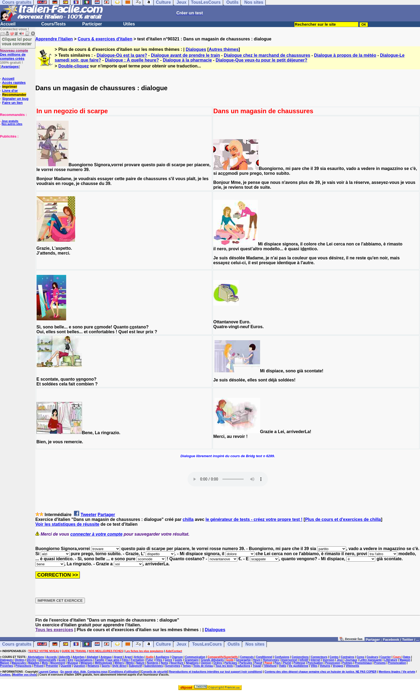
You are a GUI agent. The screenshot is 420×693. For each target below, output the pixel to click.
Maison (4, 662)
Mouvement (57, 662)
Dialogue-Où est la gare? (122, 55)
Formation (137, 659)
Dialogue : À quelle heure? (132, 60)
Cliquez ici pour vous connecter (17, 41)
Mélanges (86, 662)
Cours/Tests (53, 24)
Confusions (282, 657)
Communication (195, 657)
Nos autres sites (12, 124)
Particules (245, 662)
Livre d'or (10, 91)
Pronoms (380, 662)
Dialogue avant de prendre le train (185, 55)
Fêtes (158, 659)
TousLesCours (207, 644)
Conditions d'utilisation (124, 671)
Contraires (347, 657)
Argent (118, 657)
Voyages (337, 665)
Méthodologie (103, 662)
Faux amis (112, 659)
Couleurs (372, 657)
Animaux (106, 657)
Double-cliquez (73, 66)
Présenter (52, 665)
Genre (168, 659)
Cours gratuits (16, 644)
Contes (334, 657)
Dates (406, 657)
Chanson (177, 657)
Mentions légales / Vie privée (397, 671)
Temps (186, 665)
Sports (106, 665)
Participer (92, 24)
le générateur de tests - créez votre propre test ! (253, 519)
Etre (70, 659)
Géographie (243, 659)
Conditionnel (264, 657)
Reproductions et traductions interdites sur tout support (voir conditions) (215, 671)
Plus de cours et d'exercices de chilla (343, 519)
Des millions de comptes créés (14, 54)
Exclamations (83, 659)
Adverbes (79, 657)
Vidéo (282, 665)
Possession (332, 662)
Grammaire (192, 659)
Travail (257, 665)
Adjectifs (64, 657)
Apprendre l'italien (54, 39)
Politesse (299, 662)
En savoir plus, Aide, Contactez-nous (84, 671)
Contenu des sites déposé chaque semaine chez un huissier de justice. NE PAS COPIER (321, 671)
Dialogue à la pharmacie (187, 60)
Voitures (325, 665)
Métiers (119, 662)
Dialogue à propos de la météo (345, 55)
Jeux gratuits (10, 121)
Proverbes (6, 665)
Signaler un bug (15, 99)
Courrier (385, 657)
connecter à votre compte (96, 534)
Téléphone (270, 665)
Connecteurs (319, 657)
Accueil (8, 24)
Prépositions (23, 665)
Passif (258, 662)
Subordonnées (153, 665)
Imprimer (9, 87)
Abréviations (36, 657)
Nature (140, 662)
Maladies (33, 662)
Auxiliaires (162, 657)
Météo (130, 662)
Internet (315, 659)
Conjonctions (300, 657)
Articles (139, 657)
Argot (128, 657)
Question (79, 665)
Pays (278, 662)
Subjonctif (135, 665)
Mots (45, 662)
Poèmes (347, 662)
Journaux (351, 659)
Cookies (5, 674)
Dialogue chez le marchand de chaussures (267, 55)
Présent (39, 665)
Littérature (390, 659)
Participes (230, 662)
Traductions (242, 665)
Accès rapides (13, 83)
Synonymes (172, 665)
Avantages (9, 67)
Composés (247, 657)
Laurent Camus (48, 671)
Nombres (152, 662)
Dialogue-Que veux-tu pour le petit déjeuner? (261, 60)
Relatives (93, 665)
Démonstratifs (47, 659)
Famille (99, 659)
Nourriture (176, 662)
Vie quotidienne (298, 665)
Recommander (14, 95)
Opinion (206, 662)
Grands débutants (212, 659)
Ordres (217, 662)
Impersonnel (289, 659)
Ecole (62, 659)
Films (125, 659)
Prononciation (397, 662)
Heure (257, 659)
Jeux (181, 644)
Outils (234, 644)
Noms (164, 662)
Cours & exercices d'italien (105, 39)
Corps (360, 657)
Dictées (20, 659)
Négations (192, 662)
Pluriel (287, 662)
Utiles (129, 24)
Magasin (405, 659)
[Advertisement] (16, 165)
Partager (106, 514)
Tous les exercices (54, 629)
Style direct (119, 665)
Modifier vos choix (24, 674)
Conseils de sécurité (154, 671)
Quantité (66, 665)
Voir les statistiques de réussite (67, 524)
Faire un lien (12, 103)
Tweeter (88, 514)
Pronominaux (363, 662)
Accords (51, 657)
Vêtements (352, 665)
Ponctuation (315, 662)
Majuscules (19, 662)
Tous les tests (224, 665)
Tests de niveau (203, 665)
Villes (313, 665)
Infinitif (303, 659)
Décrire (31, 659)
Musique (72, 662)
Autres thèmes (223, 49)
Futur (149, 659)
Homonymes (271, 659)
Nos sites (254, 644)
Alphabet (92, 657)
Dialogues (196, 49)
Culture (163, 644)
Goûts (178, 659)
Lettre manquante (370, 659)
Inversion (328, 659)
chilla (188, 519)
